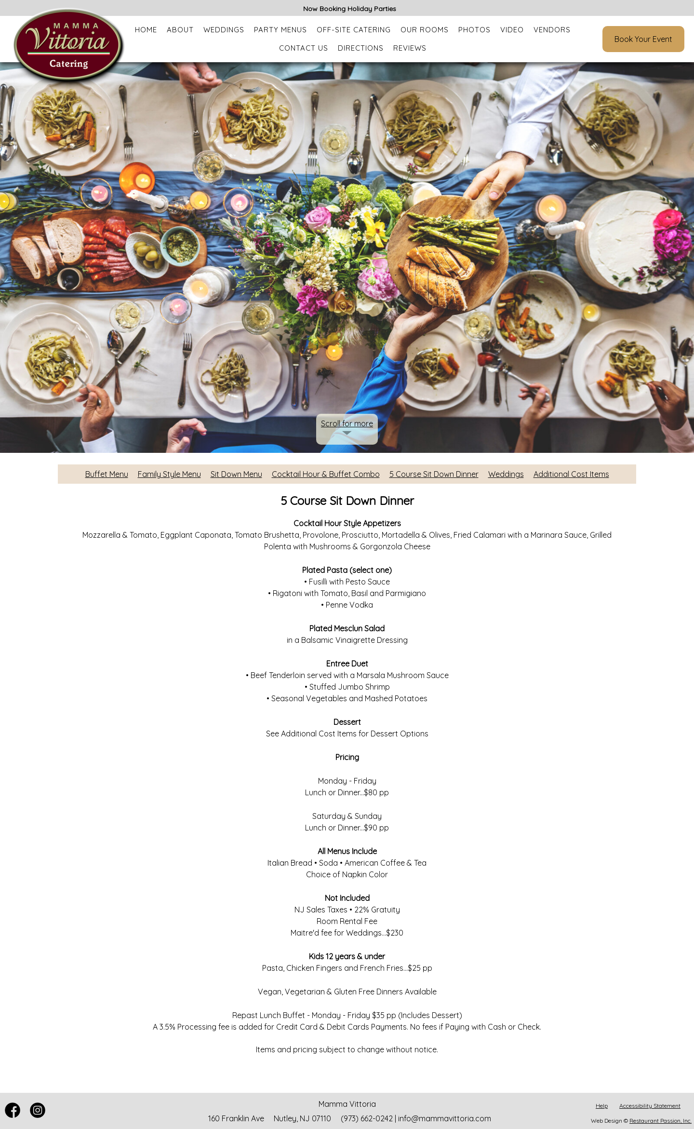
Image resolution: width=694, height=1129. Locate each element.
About (180, 29)
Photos (474, 29)
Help (602, 1105)
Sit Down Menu (236, 474)
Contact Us (303, 48)
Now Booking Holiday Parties (349, 8)
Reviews (410, 48)
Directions (361, 48)
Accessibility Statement (650, 1105)
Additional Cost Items (571, 474)
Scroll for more (347, 423)
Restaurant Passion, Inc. (660, 1120)
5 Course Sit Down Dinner (434, 474)
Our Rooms (424, 29)
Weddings (223, 29)
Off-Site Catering (354, 29)
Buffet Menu (106, 474)
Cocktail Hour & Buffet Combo (326, 474)
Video (512, 29)
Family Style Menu (169, 474)
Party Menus (280, 29)
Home (146, 29)
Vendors (552, 29)
